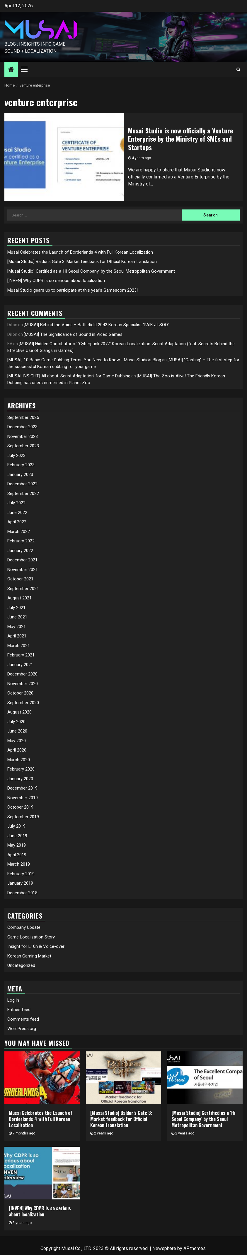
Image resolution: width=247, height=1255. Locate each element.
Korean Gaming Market (29, 956)
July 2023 (16, 455)
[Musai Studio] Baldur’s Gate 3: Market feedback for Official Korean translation (82, 261)
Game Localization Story (31, 937)
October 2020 (20, 693)
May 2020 (16, 740)
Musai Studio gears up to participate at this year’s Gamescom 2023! (72, 290)
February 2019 (21, 873)
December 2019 (22, 788)
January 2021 (20, 664)
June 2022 (17, 512)
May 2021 (16, 626)
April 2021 (16, 636)
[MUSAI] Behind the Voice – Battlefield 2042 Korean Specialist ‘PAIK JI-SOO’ (96, 324)
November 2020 (22, 683)
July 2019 (16, 826)
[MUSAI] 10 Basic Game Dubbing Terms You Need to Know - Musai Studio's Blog (84, 359)
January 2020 (20, 778)
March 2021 (18, 645)
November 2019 (22, 797)
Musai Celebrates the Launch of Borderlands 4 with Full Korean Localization (80, 252)
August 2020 (19, 712)
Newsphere (164, 1248)
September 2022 (23, 493)
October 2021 (20, 579)
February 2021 (21, 655)
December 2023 (22, 426)
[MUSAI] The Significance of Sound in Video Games (73, 334)
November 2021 (22, 569)
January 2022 (20, 550)
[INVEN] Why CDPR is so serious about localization (56, 280)
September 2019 (23, 816)
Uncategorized (21, 965)
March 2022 (18, 531)
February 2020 (21, 769)
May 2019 (16, 845)
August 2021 (19, 598)
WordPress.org (21, 1028)
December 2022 (22, 483)
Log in (13, 1000)
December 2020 (22, 674)
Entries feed (18, 1009)
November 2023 (22, 436)
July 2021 (16, 607)
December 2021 (22, 560)
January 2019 (20, 883)
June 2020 (17, 731)
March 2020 (18, 759)
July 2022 (16, 503)
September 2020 (23, 702)
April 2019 (16, 854)
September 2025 (23, 417)
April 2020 (16, 750)
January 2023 (20, 474)
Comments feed (23, 1019)
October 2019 (20, 807)
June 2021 (17, 617)
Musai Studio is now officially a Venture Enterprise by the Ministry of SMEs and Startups (180, 139)
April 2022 (16, 522)
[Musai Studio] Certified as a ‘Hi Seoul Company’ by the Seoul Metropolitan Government (91, 271)
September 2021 (23, 588)
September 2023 (23, 445)
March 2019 (18, 864)
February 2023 (21, 464)
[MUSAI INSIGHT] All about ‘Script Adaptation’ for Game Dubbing (68, 376)
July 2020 (16, 721)
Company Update (23, 927)
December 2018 (22, 892)
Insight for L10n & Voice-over (35, 946)
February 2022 (21, 541)
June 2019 (17, 835)
